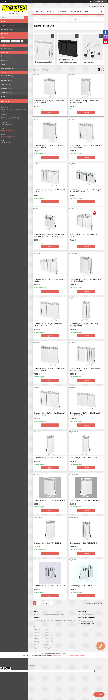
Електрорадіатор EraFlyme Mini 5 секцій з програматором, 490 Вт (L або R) (49, 235)
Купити (49, 113)
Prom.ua (64, 654)
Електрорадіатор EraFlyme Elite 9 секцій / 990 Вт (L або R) (85, 369)
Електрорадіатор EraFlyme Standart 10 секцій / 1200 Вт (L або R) (48, 325)
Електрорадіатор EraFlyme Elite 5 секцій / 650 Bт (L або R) (49, 101)
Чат (99, 694)
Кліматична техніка (58, 19)
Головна (38, 11)
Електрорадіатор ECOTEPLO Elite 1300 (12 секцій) (49, 280)
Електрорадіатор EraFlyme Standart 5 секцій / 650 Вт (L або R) (86, 280)
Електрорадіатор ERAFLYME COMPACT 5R (49, 586)
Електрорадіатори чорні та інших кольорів (68, 61)
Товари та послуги (7, 25)
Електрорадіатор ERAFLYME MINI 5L (83, 586)
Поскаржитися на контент (59, 655)
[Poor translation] (7, 668)
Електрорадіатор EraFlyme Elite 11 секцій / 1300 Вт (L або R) (85, 414)
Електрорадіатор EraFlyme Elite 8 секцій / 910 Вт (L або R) (49, 369)
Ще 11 (5, 96)
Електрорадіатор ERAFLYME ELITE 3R (83, 458)
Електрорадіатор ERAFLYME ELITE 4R (83, 543)
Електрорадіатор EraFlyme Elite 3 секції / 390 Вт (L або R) (84, 325)
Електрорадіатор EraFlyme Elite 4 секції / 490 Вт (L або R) (84, 101)
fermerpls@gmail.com (8, 137)
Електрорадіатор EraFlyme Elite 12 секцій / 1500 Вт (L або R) (49, 191)
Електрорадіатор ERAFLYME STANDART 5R (49, 500)
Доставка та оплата (79, 11)
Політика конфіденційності (77, 655)
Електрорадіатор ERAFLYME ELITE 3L (47, 458)
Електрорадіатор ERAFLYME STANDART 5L (85, 500)
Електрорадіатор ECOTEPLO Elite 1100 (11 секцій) (85, 235)
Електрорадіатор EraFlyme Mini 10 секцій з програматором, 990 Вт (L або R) (85, 191)
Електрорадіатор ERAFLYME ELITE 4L (47, 543)
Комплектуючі (88, 62)
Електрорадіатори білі (43, 62)
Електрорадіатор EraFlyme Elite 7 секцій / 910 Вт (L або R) (85, 146)
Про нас (50, 11)
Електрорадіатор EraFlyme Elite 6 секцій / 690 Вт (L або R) (49, 146)
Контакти (62, 11)
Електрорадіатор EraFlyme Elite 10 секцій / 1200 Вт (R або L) (49, 414)
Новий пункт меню (7, 30)
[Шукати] (26, 17)
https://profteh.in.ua (8, 131)
